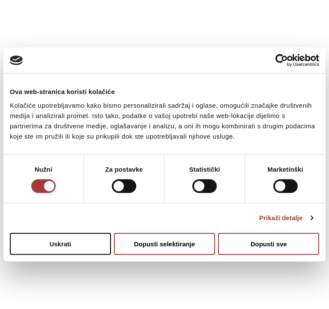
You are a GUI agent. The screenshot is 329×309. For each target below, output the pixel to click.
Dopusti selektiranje (164, 243)
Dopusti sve (269, 243)
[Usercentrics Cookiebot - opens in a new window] (281, 60)
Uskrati (60, 243)
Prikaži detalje (281, 217)
